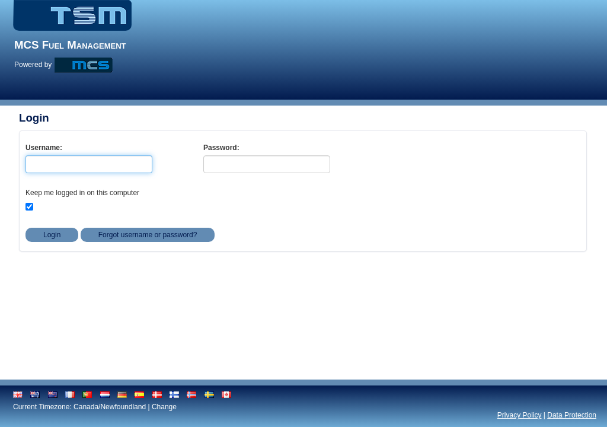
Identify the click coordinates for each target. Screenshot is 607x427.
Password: (221, 148)
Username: (43, 148)
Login (51, 235)
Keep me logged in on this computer (82, 193)
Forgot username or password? (147, 235)
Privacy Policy (519, 415)
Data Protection (571, 415)
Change (164, 407)
